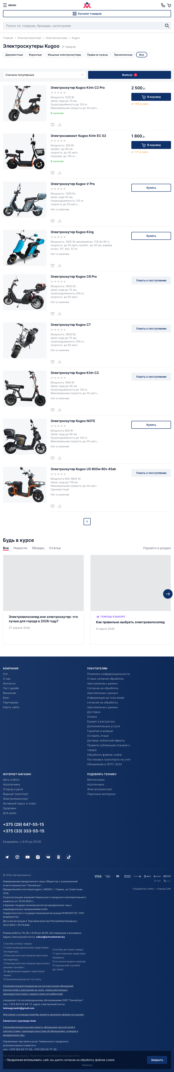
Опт (5, 674)
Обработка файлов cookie (104, 754)
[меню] (9, 5)
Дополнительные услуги (103, 726)
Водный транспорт (15, 794)
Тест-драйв (11, 688)
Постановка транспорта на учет (109, 759)
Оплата (92, 716)
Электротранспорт (15, 798)
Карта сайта (11, 707)
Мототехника (96, 779)
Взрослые (35, 54)
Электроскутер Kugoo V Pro (73, 184)
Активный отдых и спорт (19, 803)
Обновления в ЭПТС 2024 (104, 764)
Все (6, 548)
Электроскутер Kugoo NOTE (73, 421)
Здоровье (9, 808)
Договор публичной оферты (106, 740)
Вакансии (9, 693)
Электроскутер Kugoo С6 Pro (74, 276)
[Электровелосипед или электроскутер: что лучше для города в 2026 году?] (43, 599)
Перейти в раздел (157, 548)
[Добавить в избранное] (54, 124)
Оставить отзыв (98, 735)
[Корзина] (169, 5)
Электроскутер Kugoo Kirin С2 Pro (78, 88)
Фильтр (129, 74)
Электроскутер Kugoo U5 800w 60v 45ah (83, 469)
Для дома (9, 813)
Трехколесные (123, 54)
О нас (7, 678)
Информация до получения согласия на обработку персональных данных (105, 702)
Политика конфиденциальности (108, 674)
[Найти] (167, 26)
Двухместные (14, 54)
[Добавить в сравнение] (61, 124)
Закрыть (157, 1060)
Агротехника (11, 784)
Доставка (93, 712)
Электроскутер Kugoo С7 (71, 325)
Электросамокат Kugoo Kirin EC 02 (78, 136)
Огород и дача (13, 789)
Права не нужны (97, 54)
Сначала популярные (44, 74)
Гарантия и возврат (100, 731)
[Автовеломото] (87, 5)
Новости (20, 548)
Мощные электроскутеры (64, 54)
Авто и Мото (11, 779)
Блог (6, 697)
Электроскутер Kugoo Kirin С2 (75, 373)
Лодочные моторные (101, 794)
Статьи (55, 548)
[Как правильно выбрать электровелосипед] (130, 599)
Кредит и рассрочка (101, 721)
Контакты (9, 683)
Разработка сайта (143, 888)
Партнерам (10, 702)
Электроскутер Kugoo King (72, 232)
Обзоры (38, 548)
